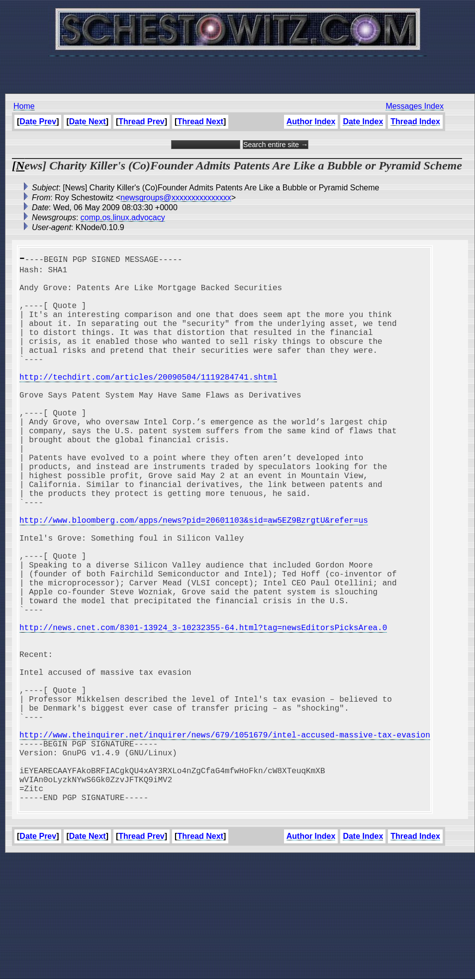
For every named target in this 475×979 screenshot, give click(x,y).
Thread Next (200, 121)
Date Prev (37, 121)
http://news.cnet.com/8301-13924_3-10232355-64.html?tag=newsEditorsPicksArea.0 (203, 708)
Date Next (87, 121)
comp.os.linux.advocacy (123, 217)
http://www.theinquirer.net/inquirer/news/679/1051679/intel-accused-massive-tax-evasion (224, 839)
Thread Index (415, 121)
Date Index (363, 121)
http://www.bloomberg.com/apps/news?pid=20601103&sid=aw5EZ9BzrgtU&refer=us (193, 577)
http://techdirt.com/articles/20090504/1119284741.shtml (148, 402)
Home (24, 106)
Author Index (311, 121)
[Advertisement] (237, 69)
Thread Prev (141, 121)
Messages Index (414, 106)
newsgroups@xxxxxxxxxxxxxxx (175, 197)
